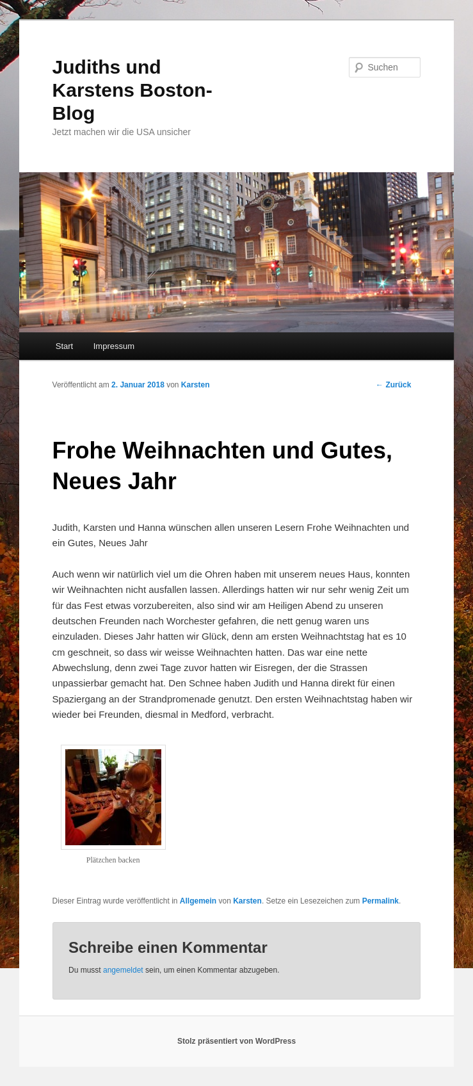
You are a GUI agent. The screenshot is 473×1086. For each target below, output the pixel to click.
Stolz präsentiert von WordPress (236, 1041)
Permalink (380, 900)
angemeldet (123, 970)
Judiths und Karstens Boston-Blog (132, 90)
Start (64, 346)
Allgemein (198, 900)
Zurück (393, 384)
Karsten (195, 384)
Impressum (113, 346)
